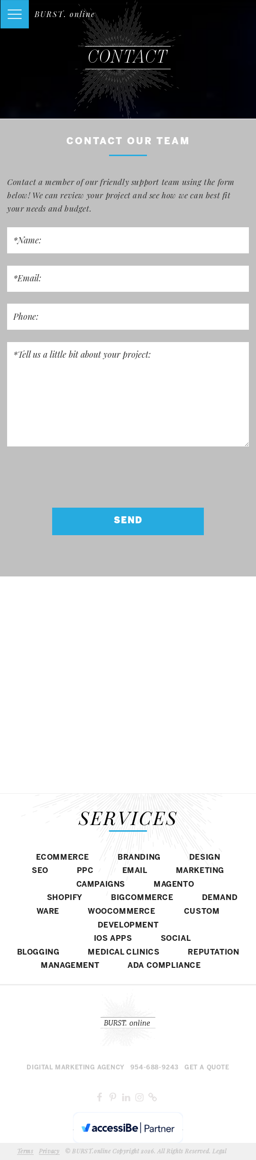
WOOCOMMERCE (121, 911)
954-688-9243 (154, 1068)
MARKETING (200, 870)
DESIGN (204, 857)
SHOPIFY (64, 897)
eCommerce (62, 857)
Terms (25, 1151)
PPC (85, 870)
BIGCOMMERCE (142, 897)
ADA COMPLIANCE (164, 965)
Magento (174, 884)
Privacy (49, 1151)
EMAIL (134, 870)
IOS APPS (113, 938)
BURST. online (65, 14)
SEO (40, 870)
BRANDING (139, 857)
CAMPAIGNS (100, 884)
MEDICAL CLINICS (123, 952)
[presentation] (79, 476)
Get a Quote (206, 1068)
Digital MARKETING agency (75, 1068)
